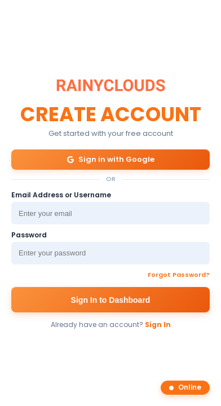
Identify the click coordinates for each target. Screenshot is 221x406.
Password (29, 235)
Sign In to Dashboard (111, 299)
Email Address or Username (61, 195)
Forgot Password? (179, 275)
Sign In (158, 324)
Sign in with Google (110, 159)
